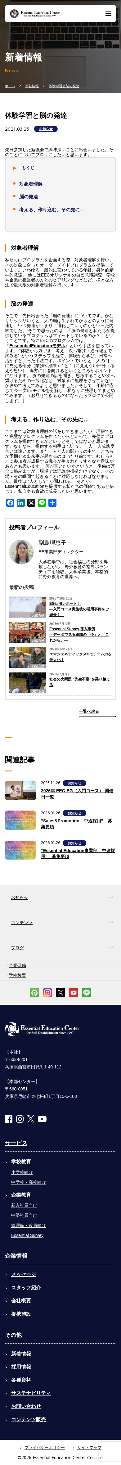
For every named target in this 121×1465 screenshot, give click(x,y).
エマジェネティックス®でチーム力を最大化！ (80, 657)
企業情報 (16, 1256)
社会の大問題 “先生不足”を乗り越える (79, 682)
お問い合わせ (26, 1406)
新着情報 (32, 86)
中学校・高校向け (28, 1182)
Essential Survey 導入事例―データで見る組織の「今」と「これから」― (79, 634)
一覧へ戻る (89, 711)
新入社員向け (24, 1205)
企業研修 (17, 965)
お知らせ (46, 129)
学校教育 (17, 975)
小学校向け (22, 1172)
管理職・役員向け (28, 1225)
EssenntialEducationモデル (37, 345)
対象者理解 (31, 183)
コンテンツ (22, 922)
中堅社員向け (24, 1215)
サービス (16, 1143)
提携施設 (21, 1314)
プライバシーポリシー (45, 1447)
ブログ (17, 947)
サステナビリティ (31, 1393)
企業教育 (21, 1195)
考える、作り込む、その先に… (51, 209)
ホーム (10, 86)
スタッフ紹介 (26, 1287)
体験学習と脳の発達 (64, 86)
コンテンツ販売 (28, 1419)
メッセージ (23, 1274)
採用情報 (21, 1366)
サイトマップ (89, 1447)
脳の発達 (28, 196)
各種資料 (21, 1379)
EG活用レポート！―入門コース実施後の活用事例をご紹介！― (79, 609)
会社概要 (21, 1300)
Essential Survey (27, 1235)
